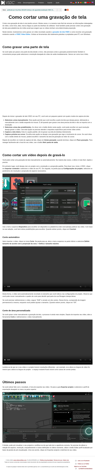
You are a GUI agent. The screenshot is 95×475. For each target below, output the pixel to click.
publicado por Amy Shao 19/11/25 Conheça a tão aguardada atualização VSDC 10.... (30, 10)
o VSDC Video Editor (22, 34)
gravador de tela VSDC (61, 32)
